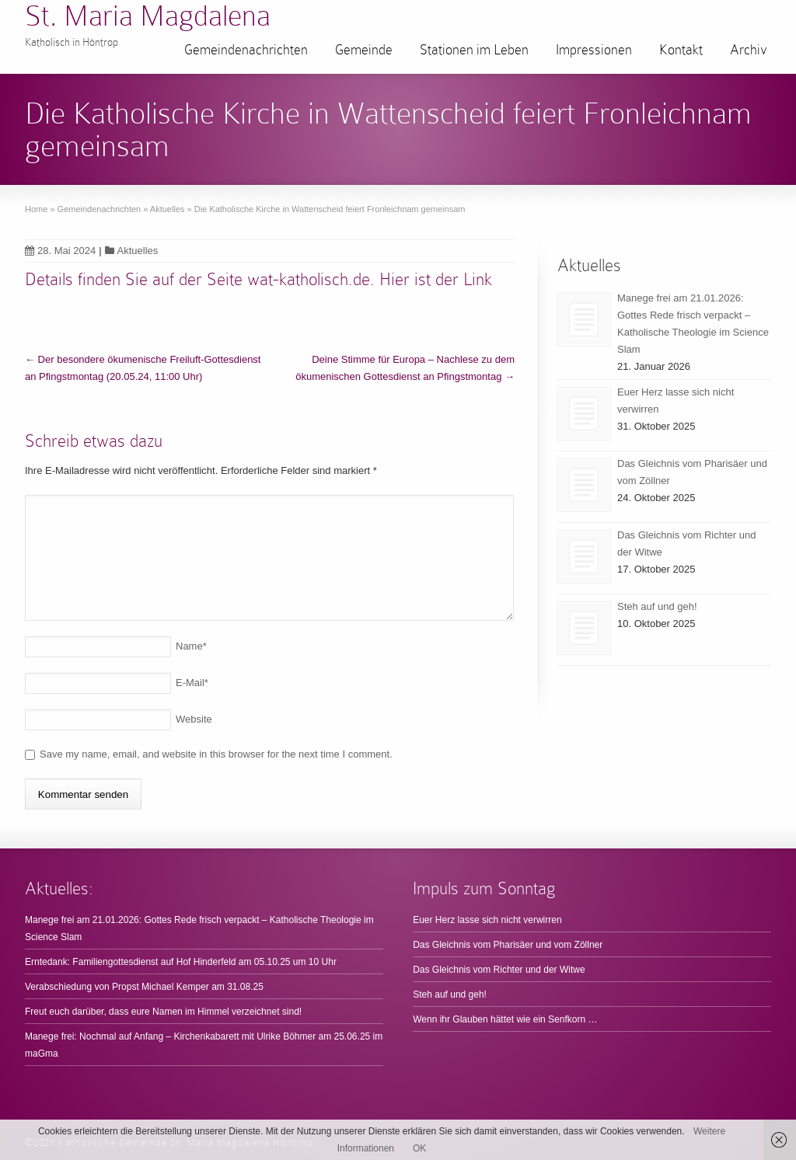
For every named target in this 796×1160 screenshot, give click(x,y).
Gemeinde (364, 49)
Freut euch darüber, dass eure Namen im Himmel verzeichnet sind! (163, 1011)
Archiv (748, 49)
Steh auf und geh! (657, 606)
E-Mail (192, 682)
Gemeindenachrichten (246, 49)
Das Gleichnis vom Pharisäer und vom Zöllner (507, 944)
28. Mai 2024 (60, 250)
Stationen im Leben (474, 49)
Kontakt (681, 49)
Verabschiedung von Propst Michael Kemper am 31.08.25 (144, 986)
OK (419, 1148)
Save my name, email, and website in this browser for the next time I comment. (216, 754)
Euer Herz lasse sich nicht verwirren (487, 919)
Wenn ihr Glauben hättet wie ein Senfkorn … (505, 1019)
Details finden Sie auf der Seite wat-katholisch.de (197, 279)
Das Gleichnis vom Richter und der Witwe (499, 969)
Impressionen (594, 49)
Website (194, 719)
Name (191, 646)
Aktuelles (138, 250)
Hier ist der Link (435, 279)
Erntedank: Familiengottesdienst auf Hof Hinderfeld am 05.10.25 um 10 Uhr (181, 961)
